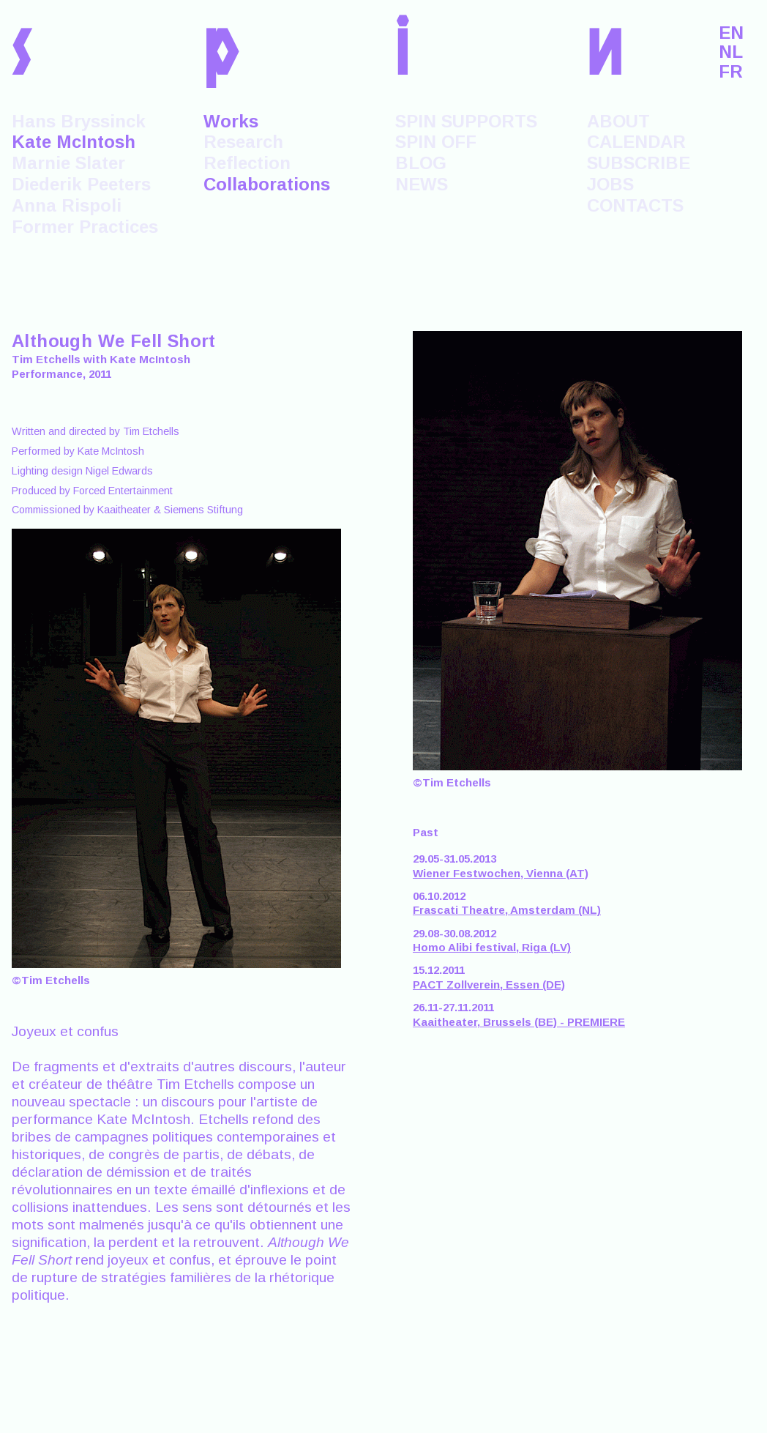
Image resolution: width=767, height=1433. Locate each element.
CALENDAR (636, 142)
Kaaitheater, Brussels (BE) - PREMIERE (519, 1022)
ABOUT (618, 121)
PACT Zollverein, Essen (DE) (489, 984)
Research (243, 142)
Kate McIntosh (73, 142)
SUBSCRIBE (638, 163)
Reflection (247, 163)
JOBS (610, 184)
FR (731, 71)
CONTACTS (635, 205)
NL (731, 52)
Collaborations (266, 184)
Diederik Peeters (81, 184)
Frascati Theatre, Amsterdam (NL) (507, 910)
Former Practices (85, 227)
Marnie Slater (68, 163)
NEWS (421, 184)
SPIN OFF (435, 142)
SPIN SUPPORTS (466, 121)
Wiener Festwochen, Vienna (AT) (500, 873)
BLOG (420, 163)
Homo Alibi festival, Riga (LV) (492, 947)
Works (230, 121)
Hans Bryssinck (79, 121)
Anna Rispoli (66, 205)
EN (731, 32)
